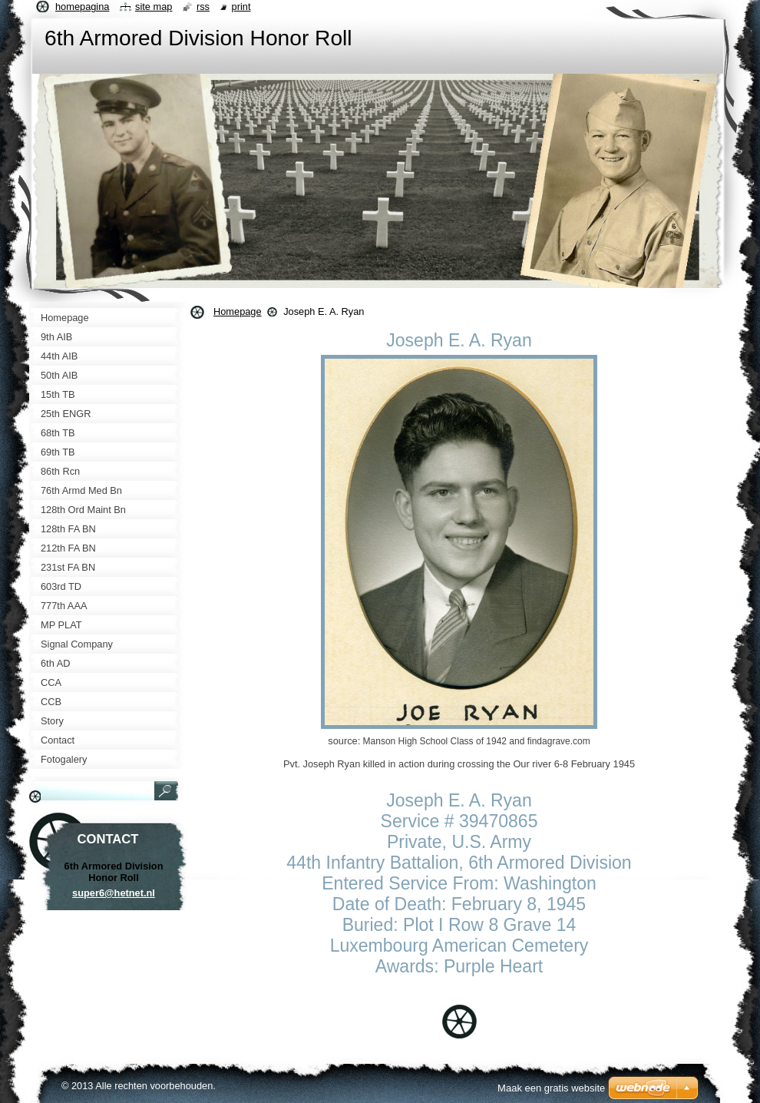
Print (241, 6)
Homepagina (82, 6)
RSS (203, 6)
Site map (153, 6)
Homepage (237, 311)
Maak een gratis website (551, 1088)
